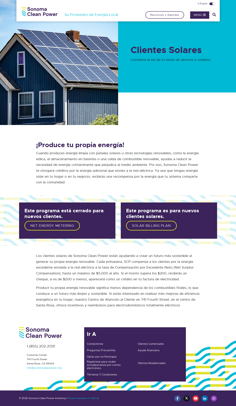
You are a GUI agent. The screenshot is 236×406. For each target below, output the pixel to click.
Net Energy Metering (52, 225)
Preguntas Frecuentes (101, 350)
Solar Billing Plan (151, 225)
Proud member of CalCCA (83, 398)
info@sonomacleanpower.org (44, 367)
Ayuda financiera (148, 350)
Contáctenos (95, 343)
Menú (200, 15)
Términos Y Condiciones (102, 374)
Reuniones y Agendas (164, 14)
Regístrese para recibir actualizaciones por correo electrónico (104, 365)
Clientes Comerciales (151, 343)
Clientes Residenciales (152, 363)
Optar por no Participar (102, 356)
